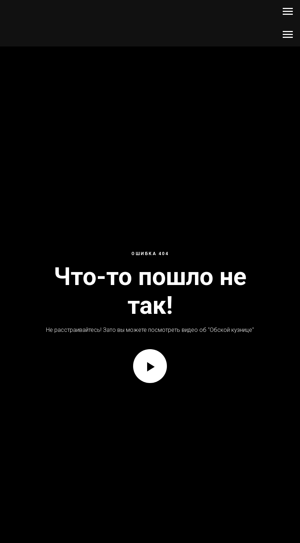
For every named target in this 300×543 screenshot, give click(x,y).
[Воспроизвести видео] (150, 366)
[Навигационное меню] (288, 11)
